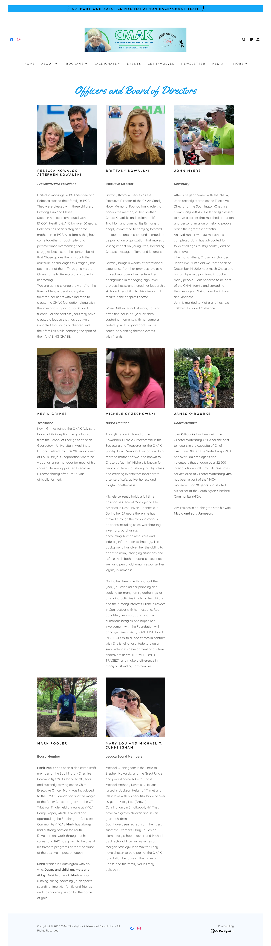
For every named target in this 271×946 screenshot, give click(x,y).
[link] (11, 39)
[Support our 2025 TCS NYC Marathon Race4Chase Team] (135, 8)
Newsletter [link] (193, 63)
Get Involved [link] (161, 63)
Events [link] (134, 63)
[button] (257, 39)
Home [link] (29, 63)
